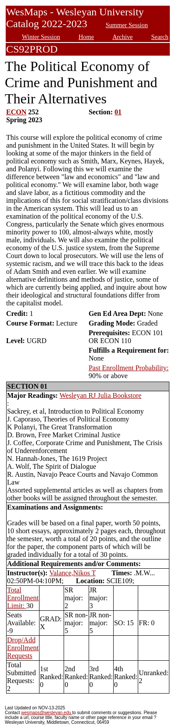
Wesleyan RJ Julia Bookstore (101, 395)
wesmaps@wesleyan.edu (46, 712)
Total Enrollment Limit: (23, 597)
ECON (16, 112)
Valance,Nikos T (72, 573)
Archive (122, 36)
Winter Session (41, 36)
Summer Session (127, 24)
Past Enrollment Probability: (128, 368)
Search (159, 36)
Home (86, 36)
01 (118, 112)
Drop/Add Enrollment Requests (23, 647)
